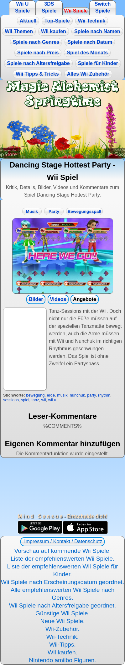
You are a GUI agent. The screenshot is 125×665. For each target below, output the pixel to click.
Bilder (36, 299)
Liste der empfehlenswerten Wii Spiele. (63, 558)
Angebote (84, 299)
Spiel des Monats (87, 52)
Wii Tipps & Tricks (37, 74)
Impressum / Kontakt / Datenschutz (62, 541)
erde (51, 395)
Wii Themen (19, 31)
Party (54, 211)
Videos (58, 299)
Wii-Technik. (62, 636)
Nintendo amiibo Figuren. (62, 660)
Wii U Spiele (22, 7)
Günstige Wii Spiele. (62, 613)
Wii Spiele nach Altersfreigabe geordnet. (62, 605)
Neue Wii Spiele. (62, 621)
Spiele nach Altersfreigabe (38, 63)
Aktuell (28, 20)
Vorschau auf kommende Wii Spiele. (62, 551)
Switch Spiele (103, 7)
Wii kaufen (53, 31)
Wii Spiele (75, 10)
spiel (25, 400)
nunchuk (77, 395)
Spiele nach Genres (36, 42)
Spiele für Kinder (98, 63)
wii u (52, 400)
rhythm (104, 395)
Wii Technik (92, 20)
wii (43, 400)
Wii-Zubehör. (62, 629)
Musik (32, 211)
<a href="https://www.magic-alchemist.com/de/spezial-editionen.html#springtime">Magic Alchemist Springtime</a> (62, 119)
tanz (35, 400)
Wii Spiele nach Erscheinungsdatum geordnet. (62, 582)
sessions (11, 400)
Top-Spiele (57, 20)
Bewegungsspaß (85, 211)
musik (62, 395)
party (91, 395)
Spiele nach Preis (38, 52)
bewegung (35, 395)
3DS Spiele (49, 7)
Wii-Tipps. (62, 644)
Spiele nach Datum (89, 42)
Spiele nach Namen (97, 31)
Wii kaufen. (62, 652)
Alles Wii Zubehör (88, 74)
